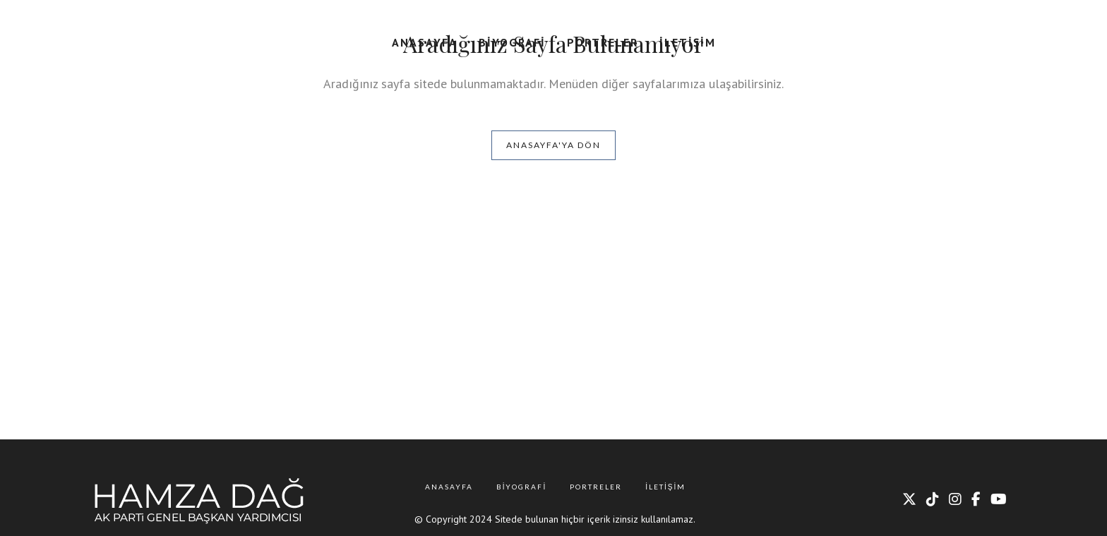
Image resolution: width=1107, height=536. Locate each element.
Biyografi (521, 486)
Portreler (596, 486)
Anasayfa (449, 486)
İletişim (665, 486)
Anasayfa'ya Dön (553, 145)
